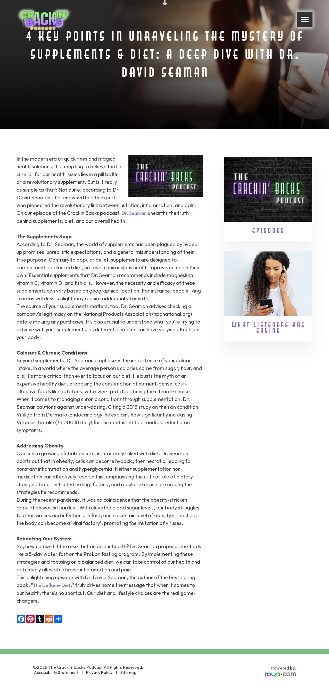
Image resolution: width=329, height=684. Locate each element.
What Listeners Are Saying (268, 328)
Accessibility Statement (56, 671)
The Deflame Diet (53, 584)
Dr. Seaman (135, 213)
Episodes (268, 231)
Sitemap (127, 671)
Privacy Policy (99, 671)
